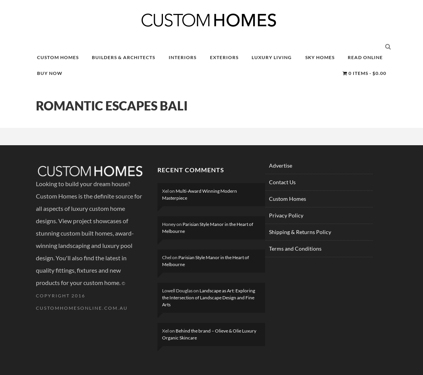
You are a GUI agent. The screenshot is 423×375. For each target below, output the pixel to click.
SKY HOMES (320, 57)
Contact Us (282, 182)
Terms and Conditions (295, 248)
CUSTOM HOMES (58, 57)
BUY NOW (50, 73)
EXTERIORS (224, 57)
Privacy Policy (286, 215)
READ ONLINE (365, 57)
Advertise (280, 165)
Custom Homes (287, 198)
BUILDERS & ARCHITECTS (123, 57)
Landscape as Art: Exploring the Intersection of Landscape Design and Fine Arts (208, 297)
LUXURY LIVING (272, 57)
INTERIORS (182, 57)
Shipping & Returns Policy (300, 232)
